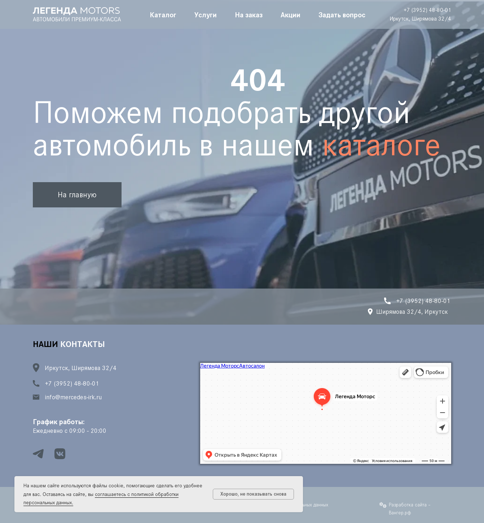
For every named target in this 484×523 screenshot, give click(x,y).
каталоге (381, 144)
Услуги (205, 14)
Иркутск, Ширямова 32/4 (420, 18)
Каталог (163, 14)
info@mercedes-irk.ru (73, 397)
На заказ (249, 14)
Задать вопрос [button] (341, 14)
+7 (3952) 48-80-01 (427, 9)
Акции (290, 14)
